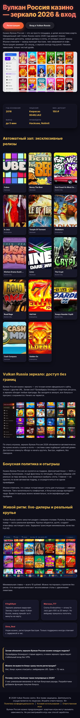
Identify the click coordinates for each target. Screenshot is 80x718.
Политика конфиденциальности (19, 703)
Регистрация (13, 25)
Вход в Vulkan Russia (40, 25)
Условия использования (48, 703)
